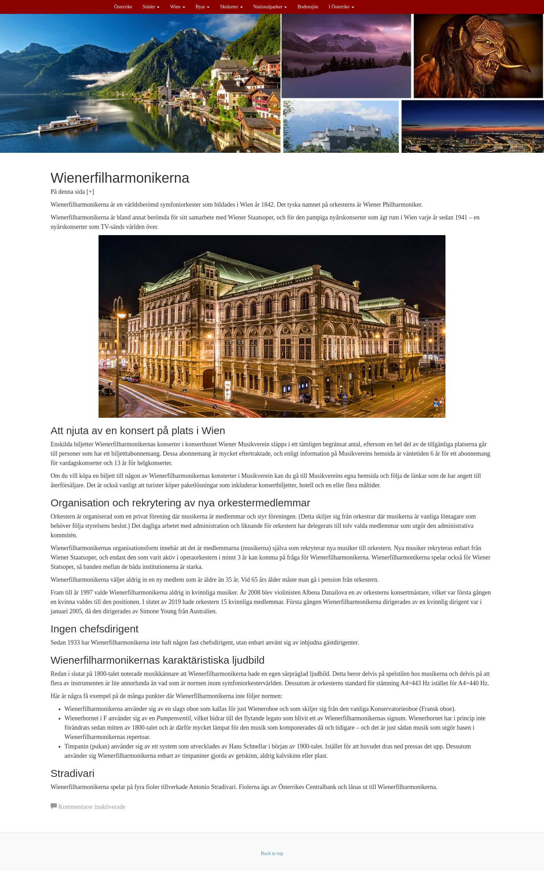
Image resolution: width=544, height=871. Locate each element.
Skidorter (231, 6)
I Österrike (341, 6)
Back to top (272, 853)
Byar (203, 6)
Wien (177, 6)
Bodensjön (307, 6)
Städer (151, 6)
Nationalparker (270, 6)
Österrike (123, 6)
